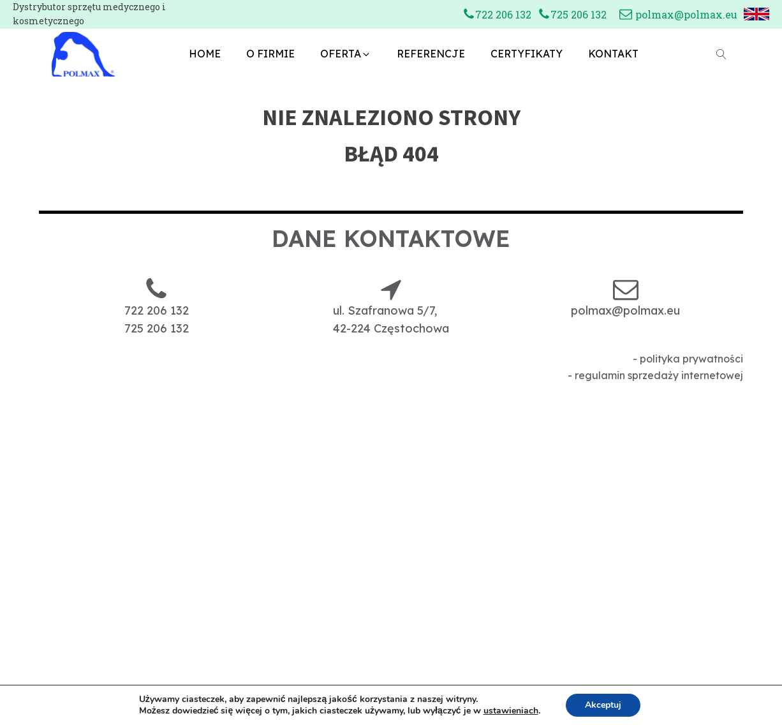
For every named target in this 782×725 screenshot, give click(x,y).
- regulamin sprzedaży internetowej (655, 375)
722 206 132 (503, 14)
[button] (345, 54)
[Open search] (721, 54)
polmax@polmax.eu (686, 14)
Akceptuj (603, 705)
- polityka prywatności (688, 358)
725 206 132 (578, 14)
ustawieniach (510, 711)
